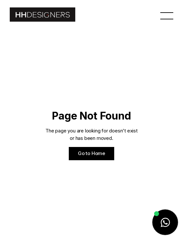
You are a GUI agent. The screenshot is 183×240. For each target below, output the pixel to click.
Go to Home (91, 153)
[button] (167, 15)
